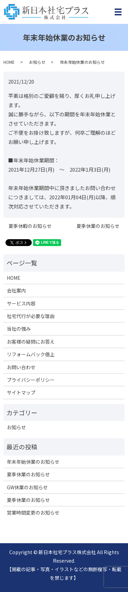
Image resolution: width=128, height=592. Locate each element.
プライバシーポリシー (31, 379)
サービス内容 (21, 303)
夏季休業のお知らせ (97, 226)
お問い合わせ (21, 367)
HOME (9, 62)
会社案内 (16, 290)
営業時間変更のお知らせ (33, 512)
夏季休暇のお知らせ (30, 226)
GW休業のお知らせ (27, 487)
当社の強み (19, 328)
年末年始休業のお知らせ (33, 461)
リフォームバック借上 (31, 354)
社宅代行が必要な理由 (31, 316)
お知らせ (37, 62)
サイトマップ (21, 392)
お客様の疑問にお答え (31, 341)
